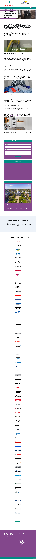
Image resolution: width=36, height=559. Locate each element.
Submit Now (18, 156)
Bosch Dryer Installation (11, 9)
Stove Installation (21, 543)
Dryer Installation (21, 540)
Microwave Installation (22, 541)
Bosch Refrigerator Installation (15, 115)
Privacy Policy (20, 544)
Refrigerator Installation (22, 542)
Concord (5, 9)
